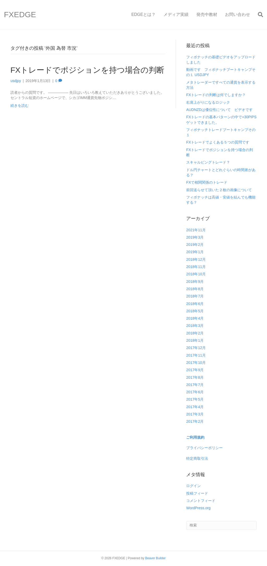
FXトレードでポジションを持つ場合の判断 (87, 70)
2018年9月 (195, 281)
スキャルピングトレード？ (208, 162)
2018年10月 (196, 274)
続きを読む (19, 105)
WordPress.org (198, 508)
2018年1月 (195, 340)
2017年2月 (195, 421)
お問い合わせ (237, 14)
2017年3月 (195, 414)
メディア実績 (176, 14)
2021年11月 (196, 230)
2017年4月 (195, 407)
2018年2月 (195, 333)
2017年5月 (195, 399)
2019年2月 (195, 244)
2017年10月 (196, 362)
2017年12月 (196, 348)
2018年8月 (195, 289)
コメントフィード (200, 501)
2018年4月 (195, 318)
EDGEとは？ (143, 14)
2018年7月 (195, 296)
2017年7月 (195, 385)
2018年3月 (195, 326)
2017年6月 (195, 392)
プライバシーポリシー (204, 448)
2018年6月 (195, 304)
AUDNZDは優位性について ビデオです (219, 110)
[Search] (258, 15)
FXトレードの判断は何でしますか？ (216, 95)
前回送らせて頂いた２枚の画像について (219, 190)
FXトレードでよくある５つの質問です (217, 142)
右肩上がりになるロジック (208, 102)
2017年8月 (195, 377)
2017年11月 (196, 355)
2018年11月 (196, 267)
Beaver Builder (155, 558)
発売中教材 (206, 14)
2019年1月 (195, 252)
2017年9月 (195, 370)
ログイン (193, 486)
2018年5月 (195, 311)
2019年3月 (195, 237)
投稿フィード (197, 493)
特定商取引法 (197, 458)
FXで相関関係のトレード (206, 182)
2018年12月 (196, 259)
